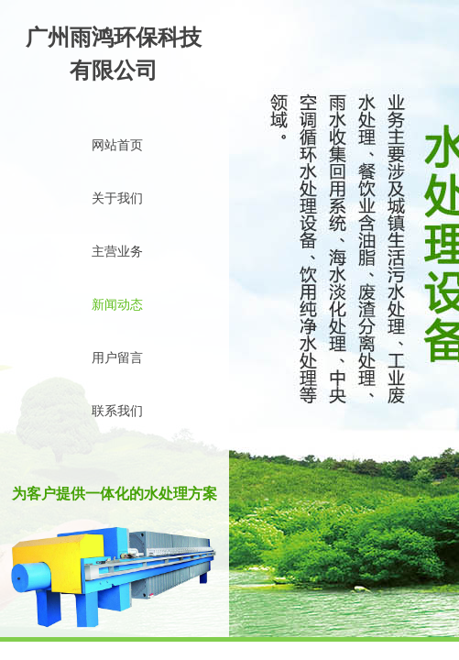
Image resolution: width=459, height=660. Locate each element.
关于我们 (117, 198)
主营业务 (117, 251)
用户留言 (117, 358)
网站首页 (117, 145)
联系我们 (117, 411)
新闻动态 (117, 305)
